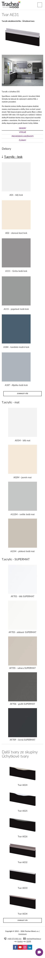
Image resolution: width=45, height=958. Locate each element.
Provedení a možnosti (22, 136)
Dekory (22, 128)
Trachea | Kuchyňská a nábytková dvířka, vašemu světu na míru (11, 4)
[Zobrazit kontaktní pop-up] (39, 952)
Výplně (22, 132)
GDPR (28, 941)
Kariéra (20, 941)
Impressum (22, 934)
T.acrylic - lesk (13, 157)
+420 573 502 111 (14, 939)
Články (22, 140)
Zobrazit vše (22, 393)
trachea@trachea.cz (34, 939)
